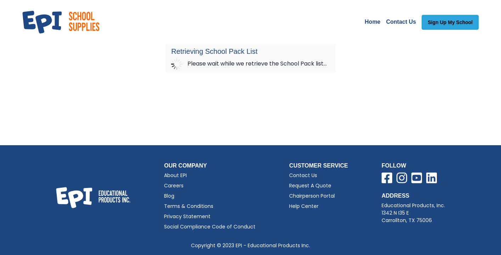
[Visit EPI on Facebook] (387, 179)
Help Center (304, 206)
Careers (174, 185)
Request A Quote (310, 185)
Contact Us (401, 22)
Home (372, 22)
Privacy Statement (187, 216)
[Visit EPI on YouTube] (416, 179)
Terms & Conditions (188, 206)
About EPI (175, 175)
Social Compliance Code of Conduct (209, 226)
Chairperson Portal (312, 195)
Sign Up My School (450, 22)
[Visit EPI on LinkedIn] (431, 179)
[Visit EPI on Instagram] (401, 179)
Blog (169, 195)
